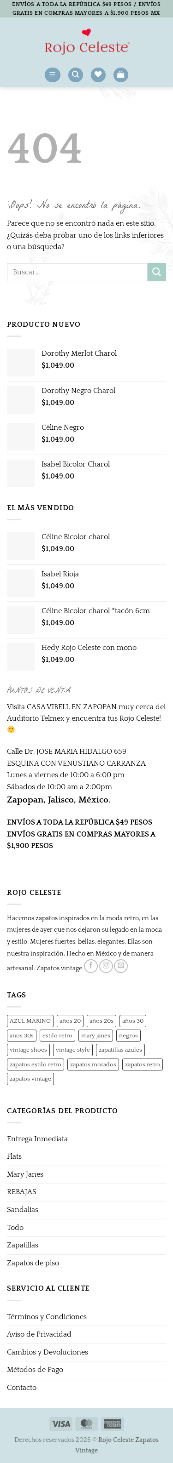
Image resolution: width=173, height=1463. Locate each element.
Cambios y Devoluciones (47, 1352)
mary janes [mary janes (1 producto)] (95, 1035)
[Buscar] (75, 75)
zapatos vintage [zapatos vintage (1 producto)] (30, 1079)
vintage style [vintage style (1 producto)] (73, 1050)
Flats (14, 1156)
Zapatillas (22, 1245)
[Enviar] (157, 272)
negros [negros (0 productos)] (128, 1035)
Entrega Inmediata (37, 1139)
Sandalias (22, 1210)
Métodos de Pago (35, 1370)
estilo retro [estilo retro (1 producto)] (57, 1035)
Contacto (21, 1387)
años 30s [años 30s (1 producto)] (22, 1035)
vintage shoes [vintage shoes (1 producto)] (28, 1050)
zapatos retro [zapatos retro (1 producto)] (142, 1064)
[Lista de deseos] (98, 75)
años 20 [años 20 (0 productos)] (70, 1021)
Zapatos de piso (33, 1263)
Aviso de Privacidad (39, 1334)
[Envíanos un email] (121, 966)
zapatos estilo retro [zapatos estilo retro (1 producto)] (35, 1064)
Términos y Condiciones (47, 1317)
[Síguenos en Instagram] (106, 966)
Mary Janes (25, 1174)
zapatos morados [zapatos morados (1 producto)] (93, 1064)
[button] (52, 75)
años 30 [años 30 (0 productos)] (132, 1021)
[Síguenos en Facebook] (91, 966)
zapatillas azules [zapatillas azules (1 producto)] (120, 1050)
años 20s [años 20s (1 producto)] (101, 1021)
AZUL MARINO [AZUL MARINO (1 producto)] (30, 1021)
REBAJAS (21, 1192)
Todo (15, 1228)
